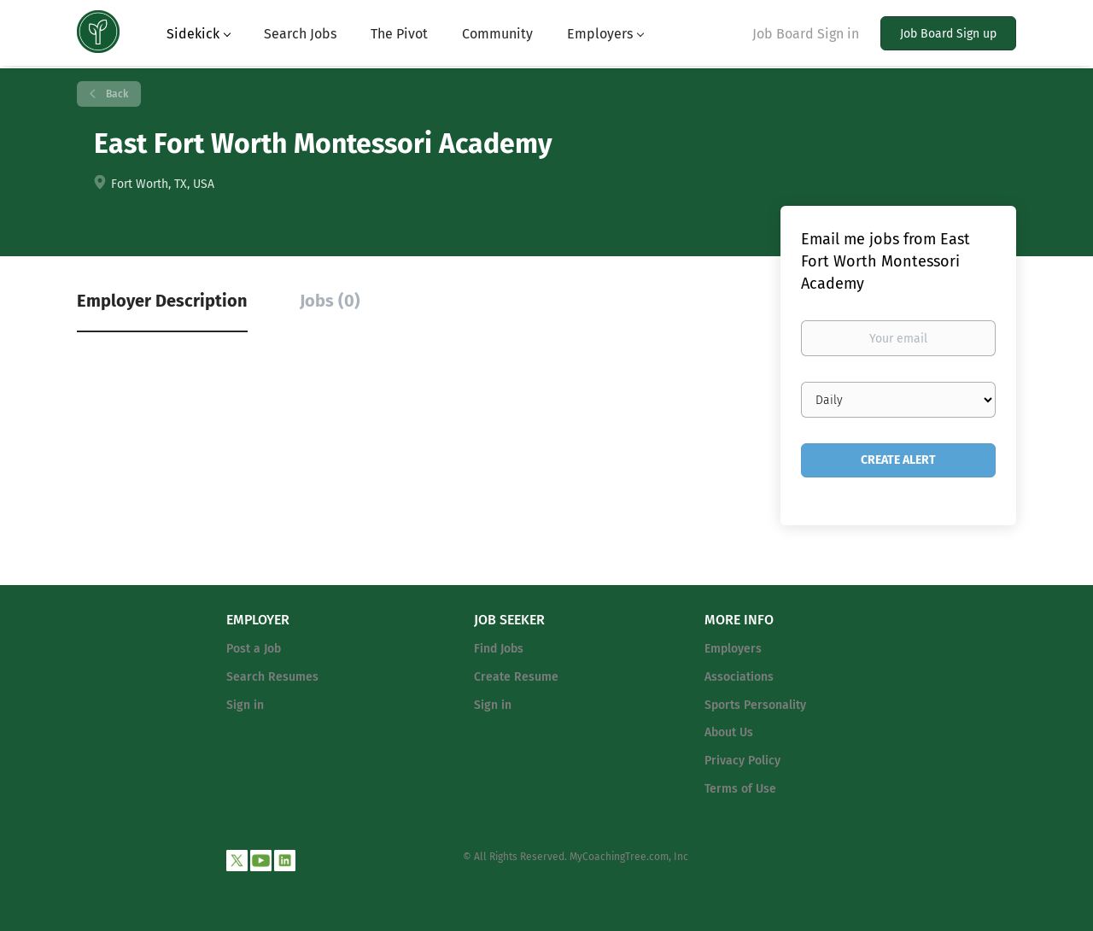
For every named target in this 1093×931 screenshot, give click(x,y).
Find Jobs (498, 648)
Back (115, 94)
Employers (733, 648)
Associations (739, 677)
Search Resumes (272, 677)
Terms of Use (740, 789)
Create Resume (516, 677)
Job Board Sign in (805, 34)
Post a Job (253, 648)
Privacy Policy (742, 760)
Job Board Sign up (948, 33)
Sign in (245, 705)
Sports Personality (755, 705)
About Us (728, 732)
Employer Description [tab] (162, 300)
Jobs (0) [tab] (330, 300)
